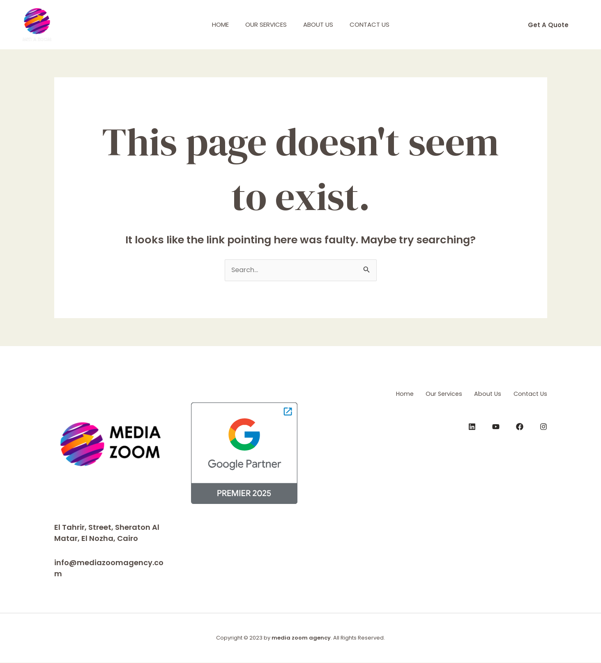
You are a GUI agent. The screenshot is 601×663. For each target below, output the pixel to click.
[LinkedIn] (472, 426)
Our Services (264, 24)
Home (214, 24)
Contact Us (376, 24)
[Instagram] (543, 426)
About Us (320, 24)
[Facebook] (519, 426)
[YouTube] (496, 426)
